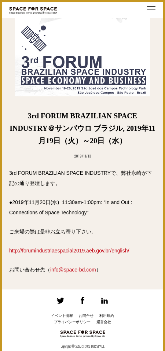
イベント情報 (62, 316)
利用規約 (106, 316)
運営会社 (103, 322)
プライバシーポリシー (72, 322)
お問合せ (86, 316)
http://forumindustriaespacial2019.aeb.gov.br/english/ (69, 251)
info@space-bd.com (73, 270)
